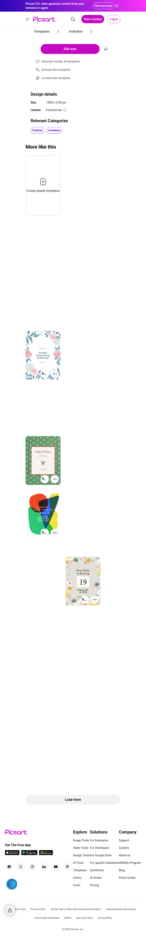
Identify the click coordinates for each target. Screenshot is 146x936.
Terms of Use (18, 909)
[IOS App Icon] (12, 854)
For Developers (99, 847)
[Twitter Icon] (21, 867)
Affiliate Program (130, 862)
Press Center (127, 877)
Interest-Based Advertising (120, 909)
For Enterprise (99, 840)
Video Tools (80, 847)
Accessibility (105, 917)
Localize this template (55, 78)
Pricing (94, 885)
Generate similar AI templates (60, 61)
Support (124, 840)
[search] (73, 19)
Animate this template (55, 69)
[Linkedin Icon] (44, 867)
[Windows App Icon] (46, 854)
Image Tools (81, 840)
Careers (124, 847)
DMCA (68, 917)
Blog (122, 870)
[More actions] (55, 374)
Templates (80, 870)
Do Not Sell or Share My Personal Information (76, 909)
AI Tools (78, 862)
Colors (77, 877)
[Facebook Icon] (9, 867)
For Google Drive (100, 855)
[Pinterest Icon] (67, 867)
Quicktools (97, 870)
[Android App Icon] (29, 854)
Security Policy (85, 917)
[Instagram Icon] (32, 867)
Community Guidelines (46, 917)
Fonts (76, 885)
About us (125, 855)
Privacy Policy (38, 909)
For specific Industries (104, 862)
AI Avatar (96, 877)
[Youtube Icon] (56, 867)
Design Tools (81, 855)
